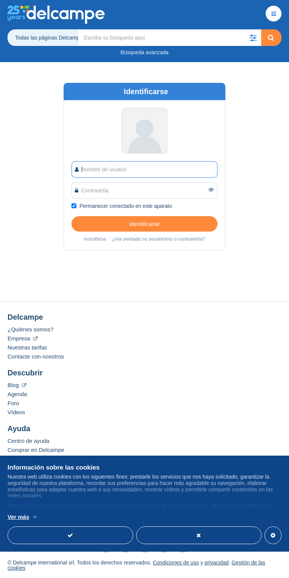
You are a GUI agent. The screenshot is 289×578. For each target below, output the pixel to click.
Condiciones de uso (176, 563)
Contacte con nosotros (36, 356)
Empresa (23, 338)
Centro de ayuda (28, 441)
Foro (13, 403)
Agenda (17, 394)
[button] (253, 37)
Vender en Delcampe (34, 459)
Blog (17, 385)
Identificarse (144, 224)
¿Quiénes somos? (30, 329)
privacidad (217, 563)
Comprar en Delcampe (36, 450)
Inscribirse (95, 239)
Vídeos (16, 412)
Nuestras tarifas (27, 347)
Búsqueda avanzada (144, 52)
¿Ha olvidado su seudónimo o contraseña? (158, 239)
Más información (86, 517)
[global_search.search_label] (169, 37)
